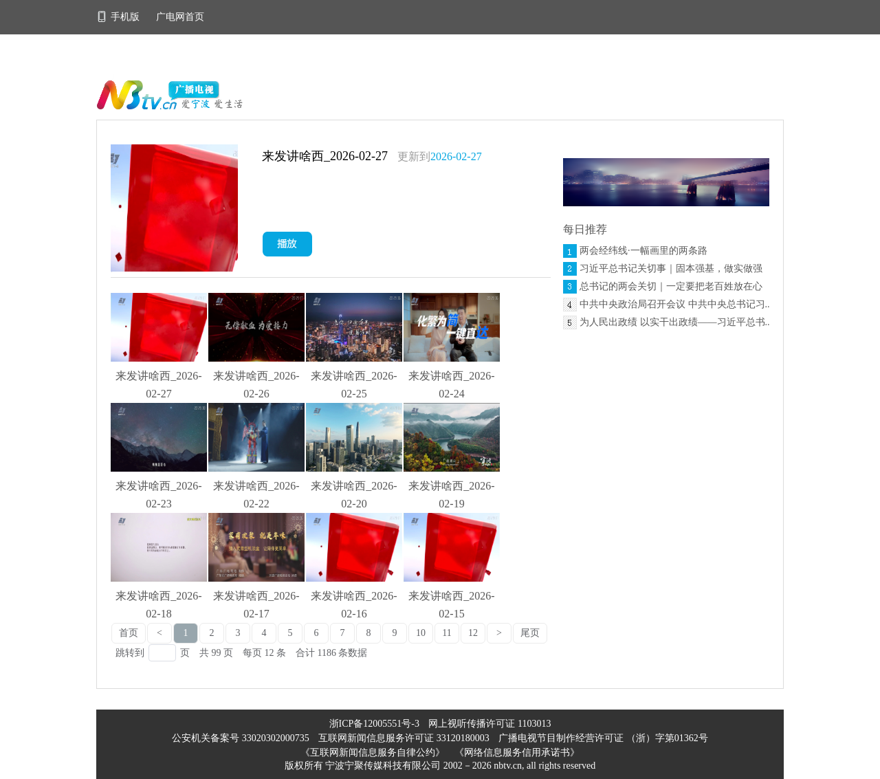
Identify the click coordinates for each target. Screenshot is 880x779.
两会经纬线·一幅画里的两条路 (643, 250)
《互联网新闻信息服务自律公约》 (372, 752)
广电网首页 (180, 17)
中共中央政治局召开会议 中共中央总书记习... (676, 304)
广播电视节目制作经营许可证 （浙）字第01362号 (603, 738)
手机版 (119, 17)
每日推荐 (585, 229)
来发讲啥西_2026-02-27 (325, 156)
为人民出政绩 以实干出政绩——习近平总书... (676, 322)
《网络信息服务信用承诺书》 (517, 752)
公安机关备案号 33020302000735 (241, 738)
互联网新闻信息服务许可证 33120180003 (405, 738)
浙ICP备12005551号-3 (374, 723)
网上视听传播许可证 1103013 (489, 723)
